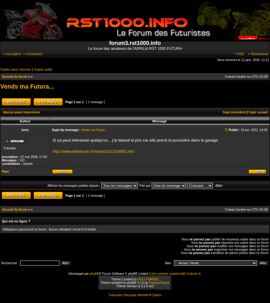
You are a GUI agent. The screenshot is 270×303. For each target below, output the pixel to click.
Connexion (32, 54)
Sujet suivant (258, 112)
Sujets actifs (43, 69)
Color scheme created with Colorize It (174, 273)
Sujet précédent (234, 112)
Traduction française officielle (128, 295)
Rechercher (258, 54)
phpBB (94, 273)
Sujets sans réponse (15, 69)
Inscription (11, 54)
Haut (5, 171)
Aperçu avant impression (21, 112)
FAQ (239, 54)
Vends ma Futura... (27, 86)
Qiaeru (157, 295)
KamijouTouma (159, 282)
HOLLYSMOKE (148, 279)
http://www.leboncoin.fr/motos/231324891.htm (93, 151)
